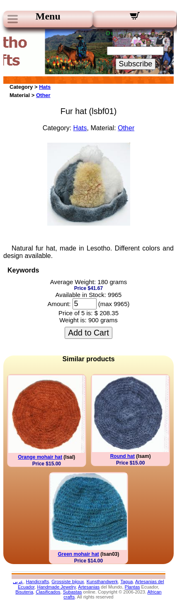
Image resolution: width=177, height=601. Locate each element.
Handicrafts (37, 581)
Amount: (58, 303)
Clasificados (48, 591)
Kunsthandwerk (102, 581)
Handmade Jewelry (56, 586)
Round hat (122, 456)
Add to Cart (88, 332)
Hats (45, 87)
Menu (48, 16)
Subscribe (136, 64)
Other (43, 95)
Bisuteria (24, 591)
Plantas (132, 586)
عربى (18, 581)
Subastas (72, 591)
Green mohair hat (78, 554)
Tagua (126, 581)
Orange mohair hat (40, 457)
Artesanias (88, 586)
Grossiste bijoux (67, 581)
